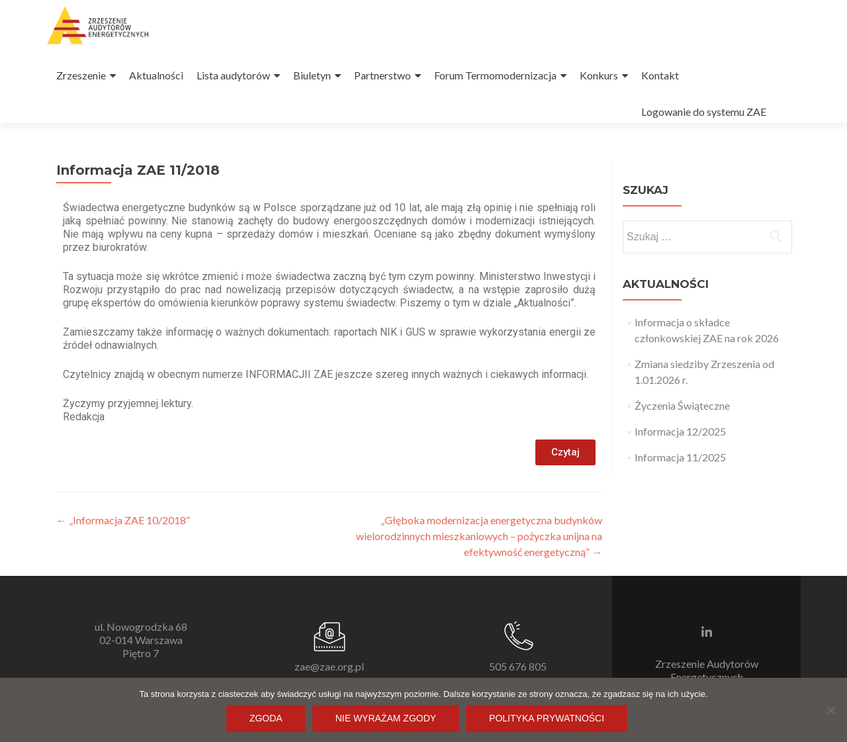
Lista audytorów (233, 75)
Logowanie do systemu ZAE (703, 111)
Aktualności (156, 75)
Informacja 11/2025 (680, 457)
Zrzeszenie (81, 75)
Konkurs (599, 75)
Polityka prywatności (546, 718)
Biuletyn (312, 75)
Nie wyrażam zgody (385, 718)
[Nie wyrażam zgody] (830, 710)
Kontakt (660, 75)
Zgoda (266, 718)
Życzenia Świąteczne (682, 405)
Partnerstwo (382, 75)
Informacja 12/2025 (680, 431)
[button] (565, 452)
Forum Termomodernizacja (495, 75)
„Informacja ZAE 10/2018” (123, 520)
